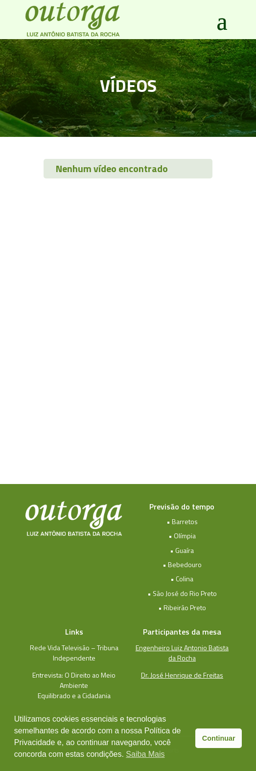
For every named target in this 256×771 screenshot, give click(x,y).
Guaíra (184, 550)
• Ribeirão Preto (182, 607)
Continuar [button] (218, 738)
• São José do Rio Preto (182, 593)
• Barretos (182, 521)
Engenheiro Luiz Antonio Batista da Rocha (182, 652)
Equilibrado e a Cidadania (74, 695)
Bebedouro (185, 564)
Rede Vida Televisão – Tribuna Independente (74, 652)
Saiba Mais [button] (145, 754)
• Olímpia (182, 535)
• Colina (181, 578)
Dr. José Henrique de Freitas (182, 675)
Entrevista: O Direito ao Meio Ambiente (74, 680)
